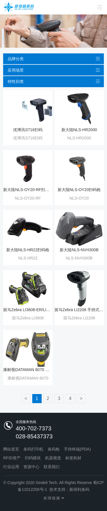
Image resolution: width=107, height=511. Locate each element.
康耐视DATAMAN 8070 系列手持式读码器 (28, 369)
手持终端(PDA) (77, 449)
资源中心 (31, 466)
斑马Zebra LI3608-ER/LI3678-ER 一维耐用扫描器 (28, 309)
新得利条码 (79, 489)
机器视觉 (53, 458)
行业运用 (11, 466)
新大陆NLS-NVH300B (79, 250)
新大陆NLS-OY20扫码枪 (79, 189)
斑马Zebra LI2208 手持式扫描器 (79, 309)
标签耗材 (73, 458)
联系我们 (52, 466)
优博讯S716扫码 (28, 129)
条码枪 (54, 449)
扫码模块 (33, 458)
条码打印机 (33, 449)
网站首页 (11, 449)
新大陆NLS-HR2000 (79, 129)
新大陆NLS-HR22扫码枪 (28, 250)
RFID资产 (12, 458)
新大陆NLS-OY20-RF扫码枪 (28, 189)
